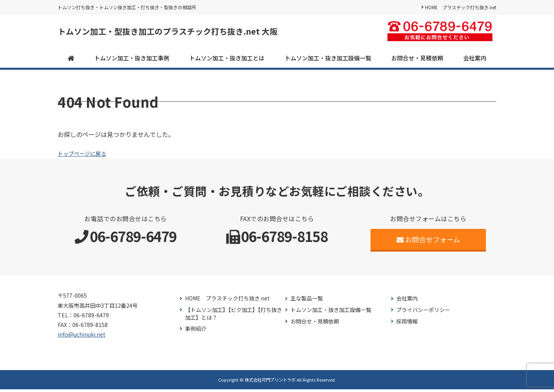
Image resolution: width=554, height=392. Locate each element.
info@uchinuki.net (81, 337)
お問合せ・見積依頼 (417, 60)
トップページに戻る (85, 155)
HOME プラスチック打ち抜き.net (460, 7)
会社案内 (474, 60)
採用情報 (407, 323)
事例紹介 (196, 331)
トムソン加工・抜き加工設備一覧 (328, 60)
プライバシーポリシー (423, 312)
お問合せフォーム (428, 242)
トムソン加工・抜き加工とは (226, 60)
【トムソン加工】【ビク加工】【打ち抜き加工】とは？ (233, 316)
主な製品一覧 (306, 301)
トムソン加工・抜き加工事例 (131, 60)
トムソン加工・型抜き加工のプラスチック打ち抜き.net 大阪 (194, 32)
